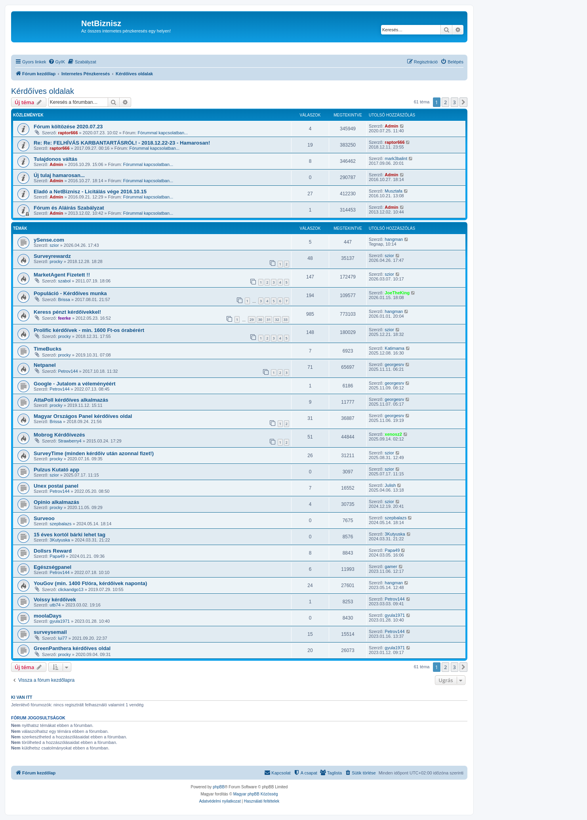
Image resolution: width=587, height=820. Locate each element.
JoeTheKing (397, 292)
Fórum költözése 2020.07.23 (68, 127)
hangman (394, 239)
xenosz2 (393, 434)
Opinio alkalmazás (56, 502)
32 (277, 319)
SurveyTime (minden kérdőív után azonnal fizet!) (94, 453)
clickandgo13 (70, 589)
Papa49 (57, 556)
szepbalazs (60, 523)
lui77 (62, 638)
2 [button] (445, 102)
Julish (390, 485)
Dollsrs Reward (53, 551)
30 (260, 319)
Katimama (394, 348)
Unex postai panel (56, 486)
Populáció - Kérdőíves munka (70, 293)
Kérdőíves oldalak (42, 91)
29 (251, 319)
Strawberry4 (69, 441)
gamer (391, 566)
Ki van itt (21, 697)
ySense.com (49, 240)
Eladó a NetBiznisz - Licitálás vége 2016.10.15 (90, 192)
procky (56, 261)
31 (269, 319)
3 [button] (454, 102)
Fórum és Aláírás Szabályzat (69, 208)
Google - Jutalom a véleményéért (75, 384)
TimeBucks (47, 349)
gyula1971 (60, 621)
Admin (391, 126)
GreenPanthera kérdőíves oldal (72, 648)
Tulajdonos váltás (55, 159)
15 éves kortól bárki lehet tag (69, 535)
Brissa (64, 299)
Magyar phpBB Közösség (255, 794)
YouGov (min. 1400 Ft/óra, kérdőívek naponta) (90, 583)
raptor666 (68, 132)
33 (286, 319)
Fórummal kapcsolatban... (163, 132)
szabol (64, 280)
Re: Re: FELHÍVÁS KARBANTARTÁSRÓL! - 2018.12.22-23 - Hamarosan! (122, 143)
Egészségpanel (52, 567)
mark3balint (396, 158)
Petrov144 (68, 371)
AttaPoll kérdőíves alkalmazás (71, 400)
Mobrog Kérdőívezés (59, 435)
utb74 (55, 605)
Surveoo (44, 518)
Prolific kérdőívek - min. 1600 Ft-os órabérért (89, 330)
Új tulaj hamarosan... (59, 175)
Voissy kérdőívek (55, 600)
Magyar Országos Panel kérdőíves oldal (83, 416)
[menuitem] (56, 62)
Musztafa (393, 191)
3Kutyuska (60, 540)
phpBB (219, 787)
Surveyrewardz (52, 256)
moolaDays (47, 616)
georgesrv (394, 364)
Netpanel (45, 365)
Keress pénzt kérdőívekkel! (67, 312)
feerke (64, 318)
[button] (463, 102)
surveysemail (50, 632)
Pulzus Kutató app (56, 470)
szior (54, 245)
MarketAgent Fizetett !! (62, 275)
